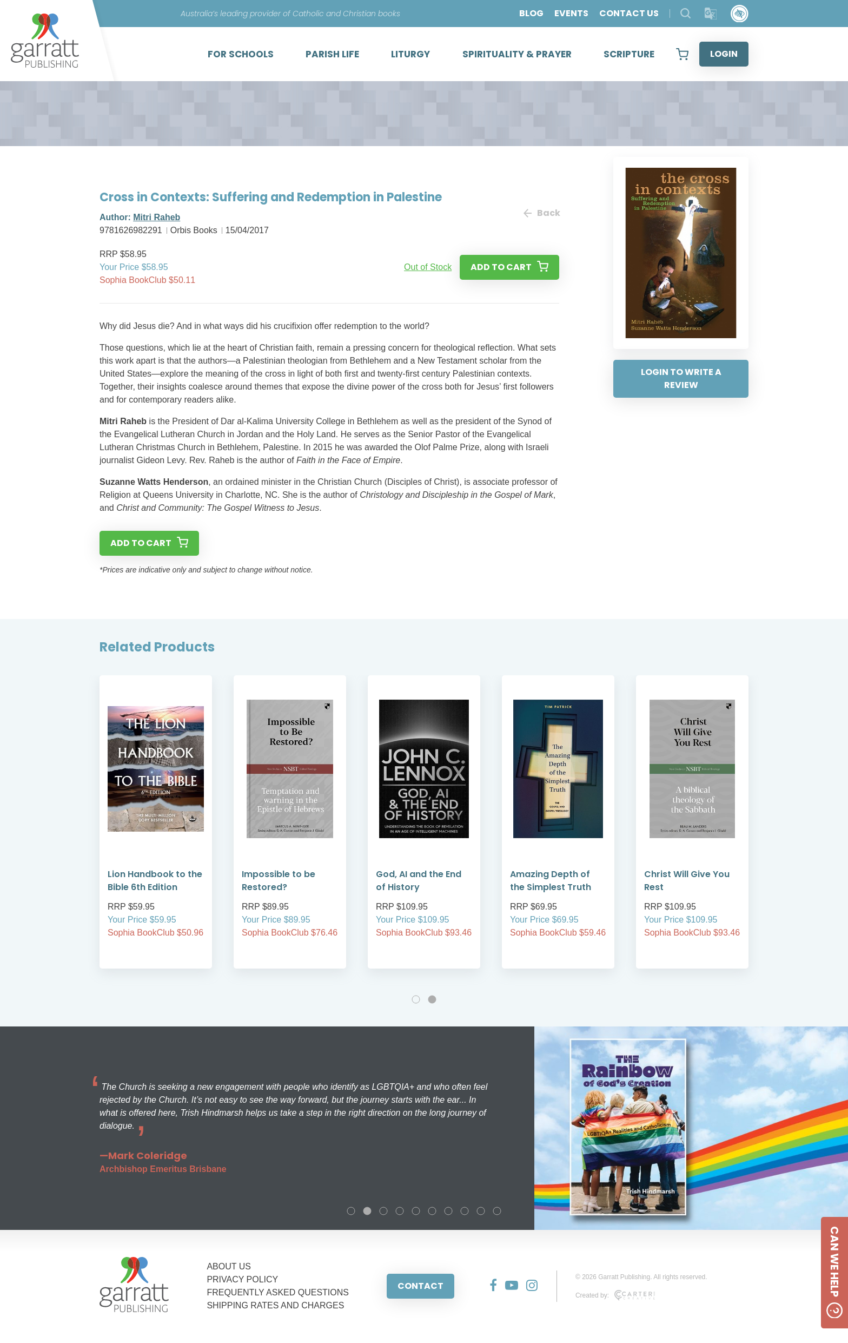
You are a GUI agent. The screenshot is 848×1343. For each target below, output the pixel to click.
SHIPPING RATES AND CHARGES (275, 1305)
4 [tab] (399, 1211)
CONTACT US (629, 13)
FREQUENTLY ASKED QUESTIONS (278, 1292)
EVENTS (571, 13)
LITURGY (410, 54)
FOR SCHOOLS (241, 54)
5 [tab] (415, 1211)
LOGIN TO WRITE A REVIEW (681, 378)
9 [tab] (480, 1211)
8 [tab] (464, 1211)
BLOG (531, 13)
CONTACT (420, 1286)
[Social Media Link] (489, 1286)
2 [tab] (432, 999)
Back (541, 213)
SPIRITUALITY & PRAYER (517, 54)
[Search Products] (685, 13)
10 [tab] (497, 1211)
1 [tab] (415, 999)
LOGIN (724, 54)
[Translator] (710, 14)
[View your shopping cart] (682, 54)
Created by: (615, 1295)
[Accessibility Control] (739, 14)
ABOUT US (229, 1266)
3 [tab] (383, 1211)
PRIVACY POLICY (242, 1279)
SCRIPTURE (629, 54)
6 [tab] (432, 1211)
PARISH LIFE (332, 54)
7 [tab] (448, 1211)
